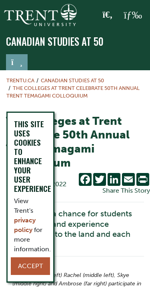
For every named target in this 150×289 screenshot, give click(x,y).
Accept (30, 266)
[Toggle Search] (108, 15)
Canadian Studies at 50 (55, 41)
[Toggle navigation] (17, 62)
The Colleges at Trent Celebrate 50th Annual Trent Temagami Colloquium (73, 92)
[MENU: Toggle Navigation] (133, 15)
